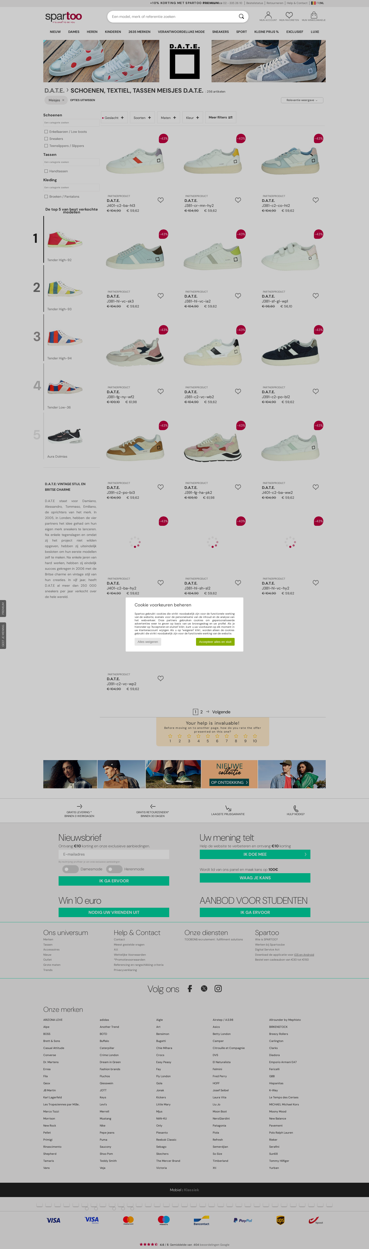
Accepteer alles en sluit (215, 642)
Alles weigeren (148, 642)
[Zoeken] (241, 17)
